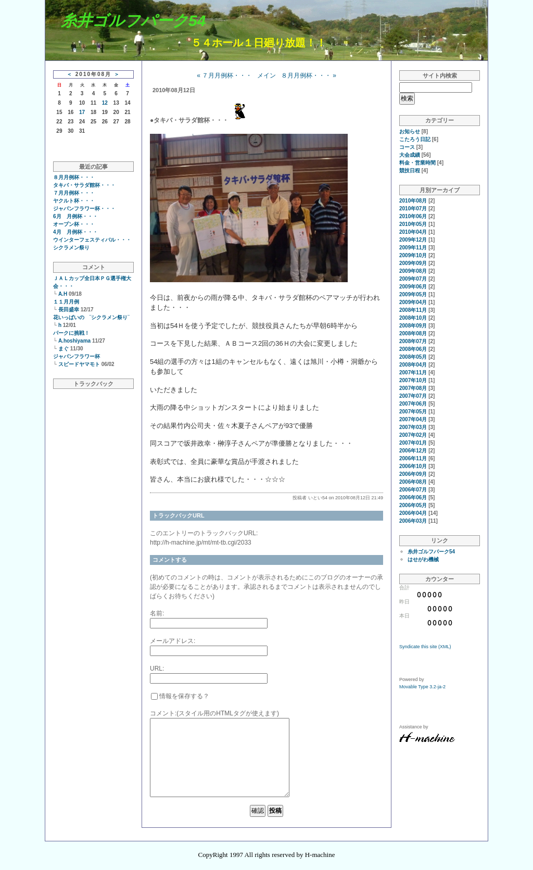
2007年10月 (413, 380)
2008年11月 (413, 310)
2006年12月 (413, 450)
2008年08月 (413, 333)
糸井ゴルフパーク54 (133, 20)
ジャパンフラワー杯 (76, 356)
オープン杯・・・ (74, 224)
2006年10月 (413, 466)
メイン (266, 75)
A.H (62, 294)
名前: (157, 613)
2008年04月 (413, 365)
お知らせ (409, 131)
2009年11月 (413, 247)
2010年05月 (413, 224)
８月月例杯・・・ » (308, 75)
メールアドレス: (172, 641)
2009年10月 (413, 255)
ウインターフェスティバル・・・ (92, 240)
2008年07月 (413, 341)
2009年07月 (413, 279)
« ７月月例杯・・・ (224, 75)
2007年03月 (413, 427)
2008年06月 (413, 349)
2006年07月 (413, 490)
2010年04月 (413, 232)
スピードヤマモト (79, 364)
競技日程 (409, 170)
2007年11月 (413, 372)
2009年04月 (413, 302)
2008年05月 (413, 357)
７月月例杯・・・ (74, 193)
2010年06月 (413, 216)
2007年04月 (413, 419)
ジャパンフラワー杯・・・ (84, 208)
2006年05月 (413, 505)
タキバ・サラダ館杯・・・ (84, 185)
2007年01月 (413, 443)
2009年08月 (413, 271)
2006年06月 (413, 497)
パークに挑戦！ (71, 333)
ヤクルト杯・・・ (74, 201)
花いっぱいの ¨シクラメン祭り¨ (91, 317)
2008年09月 (413, 326)
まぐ (63, 348)
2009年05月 (413, 294)
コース (407, 147)
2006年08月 (413, 482)
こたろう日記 (414, 139)
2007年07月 (413, 396)
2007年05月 (413, 411)
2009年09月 (413, 263)
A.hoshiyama (74, 341)
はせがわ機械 (423, 559)
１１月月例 (66, 302)
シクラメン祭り (71, 247)
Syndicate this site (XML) (425, 646)
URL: (157, 668)
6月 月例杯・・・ (75, 216)
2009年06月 (413, 286)
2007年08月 (413, 388)
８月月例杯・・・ (74, 177)
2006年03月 (413, 521)
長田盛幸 (68, 309)
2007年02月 (413, 435)
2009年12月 (413, 240)
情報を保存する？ (180, 696)
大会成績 (409, 155)
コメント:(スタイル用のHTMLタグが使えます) (214, 713)
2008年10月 (413, 318)
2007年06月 (413, 404)
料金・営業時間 (417, 163)
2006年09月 (413, 474)
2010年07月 (413, 208)
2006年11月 (413, 458)
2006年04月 (413, 513)
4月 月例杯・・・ (75, 232)
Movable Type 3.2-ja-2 (422, 686)
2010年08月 (413, 201)
